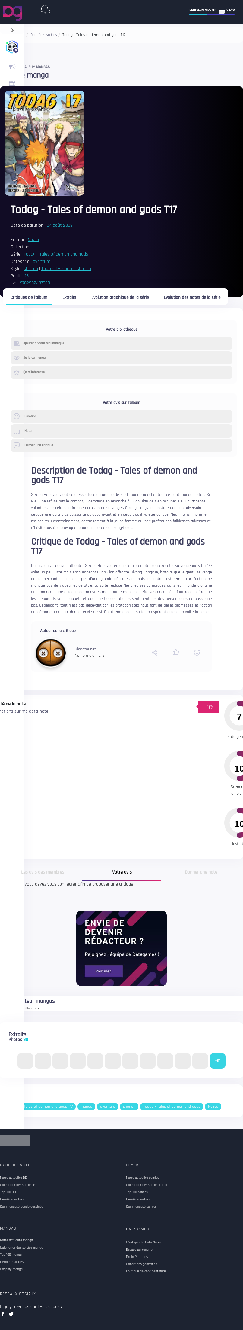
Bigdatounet (85, 649)
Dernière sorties (12, 1262)
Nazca (33, 240)
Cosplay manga (11, 1269)
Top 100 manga (11, 1255)
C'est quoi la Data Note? (144, 1242)
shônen (31, 269)
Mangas (8, 1228)
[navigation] (12, 29)
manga (86, 1106)
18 (27, 276)
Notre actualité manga (16, 1240)
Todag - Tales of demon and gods (56, 254)
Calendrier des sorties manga (21, 1247)
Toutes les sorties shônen (66, 269)
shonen (129, 1106)
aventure (41, 261)
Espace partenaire (139, 1250)
